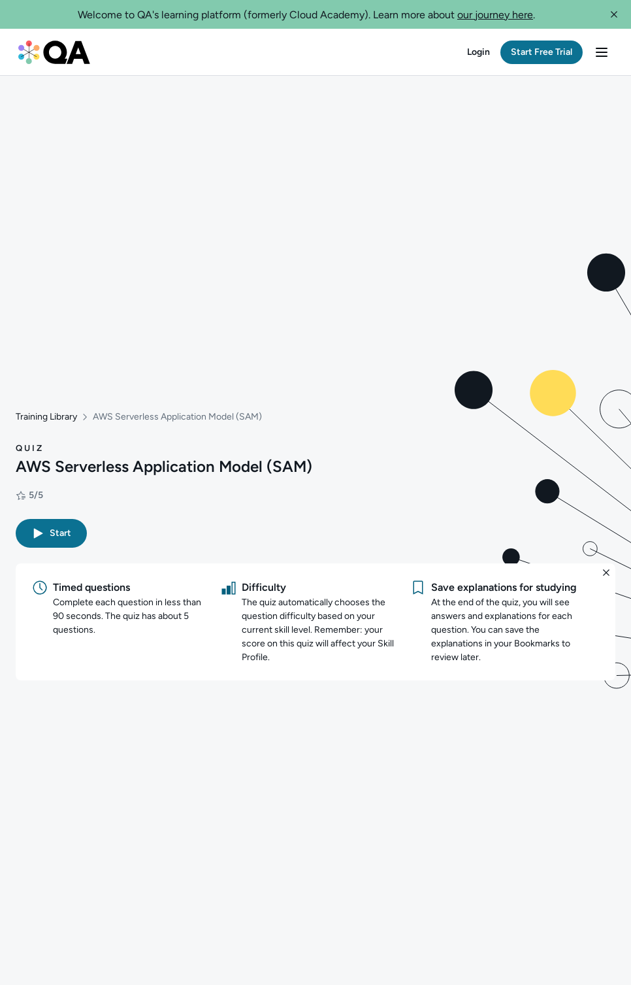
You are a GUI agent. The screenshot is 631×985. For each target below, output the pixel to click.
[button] (614, 14)
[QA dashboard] (54, 52)
